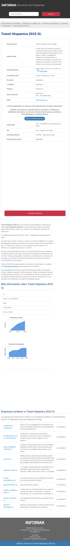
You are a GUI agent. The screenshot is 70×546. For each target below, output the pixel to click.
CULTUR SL (8, 459)
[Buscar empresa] (24, 14)
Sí (4, 294)
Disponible (39, 139)
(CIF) (54, 44)
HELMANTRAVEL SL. (11, 485)
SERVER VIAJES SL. (11, 470)
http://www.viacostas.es (12, 266)
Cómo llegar (42, 71)
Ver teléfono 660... (46, 95)
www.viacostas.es (41, 100)
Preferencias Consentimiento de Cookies (34, 539)
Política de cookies (35, 537)
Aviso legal (35, 535)
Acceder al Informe (35, 213)
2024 (4, 303)
